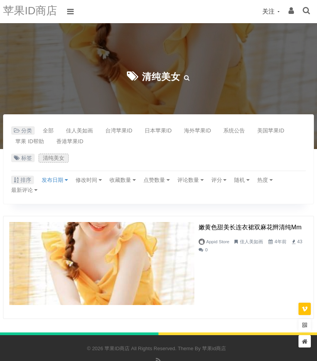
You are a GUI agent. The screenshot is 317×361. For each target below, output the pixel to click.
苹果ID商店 (32, 11)
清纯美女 (161, 76)
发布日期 (55, 180)
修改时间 (89, 180)
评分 (219, 180)
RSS (158, 341)
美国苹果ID (270, 130)
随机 (242, 180)
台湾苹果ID (118, 130)
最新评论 (24, 190)
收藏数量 (123, 180)
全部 (48, 130)
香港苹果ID (69, 141)
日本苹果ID (158, 130)
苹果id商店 (214, 325)
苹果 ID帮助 (29, 141)
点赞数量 (156, 180)
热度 (265, 180)
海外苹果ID (197, 130)
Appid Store (129, 241)
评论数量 (190, 180)
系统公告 (234, 130)
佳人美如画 (79, 130)
